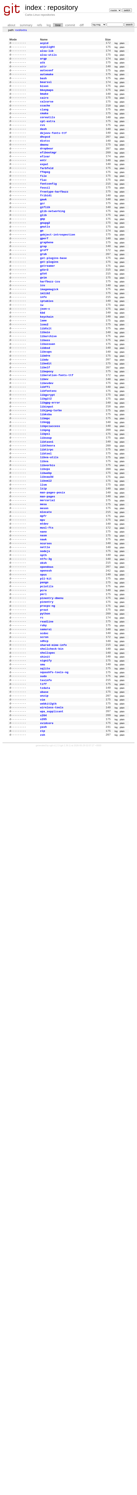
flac (43, 195)
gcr (42, 221)
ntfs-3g (46, 614)
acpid (44, 43)
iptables (46, 329)
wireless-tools (51, 779)
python (45, 675)
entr (43, 173)
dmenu (44, 156)
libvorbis (47, 511)
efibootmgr (48, 164)
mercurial (47, 549)
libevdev (46, 420)
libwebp (46, 519)
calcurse (46, 108)
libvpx (45, 515)
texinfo (46, 749)
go (41, 251)
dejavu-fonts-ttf (53, 143)
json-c (45, 337)
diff (82, 25)
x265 (43, 792)
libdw (44, 394)
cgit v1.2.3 (54, 820)
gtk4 (43, 298)
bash (43, 82)
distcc (45, 151)
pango (44, 640)
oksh (43, 619)
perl (43, 653)
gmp (42, 238)
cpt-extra (47, 130)
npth (43, 610)
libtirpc (46, 493)
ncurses (46, 597)
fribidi (46, 212)
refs (39, 25)
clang (44, 117)
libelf (45, 402)
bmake (44, 99)
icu (42, 311)
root (17, 30)
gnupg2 (45, 242)
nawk (43, 593)
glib (43, 234)
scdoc (44, 697)
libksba (46, 454)
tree (57, 25)
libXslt (46, 359)
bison (44, 91)
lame (43, 350)
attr (43, 69)
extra (24, 30)
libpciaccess (50, 467)
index (33, 7)
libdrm (45, 389)
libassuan (47, 376)
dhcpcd (45, 147)
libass (45, 372)
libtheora (47, 489)
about (11, 25)
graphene (46, 264)
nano (43, 584)
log (49, 25)
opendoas (46, 623)
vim (42, 770)
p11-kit (46, 636)
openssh (46, 627)
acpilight (47, 47)
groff (44, 272)
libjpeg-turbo (51, 450)
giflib (45, 225)
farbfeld (46, 182)
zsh (42, 809)
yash (43, 800)
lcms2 (44, 355)
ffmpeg (45, 186)
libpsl (45, 476)
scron (44, 701)
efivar (45, 169)
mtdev (44, 575)
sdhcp (44, 705)
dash (43, 138)
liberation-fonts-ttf (56, 411)
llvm (43, 532)
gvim (43, 303)
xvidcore (46, 796)
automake (46, 78)
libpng (45, 472)
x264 (43, 788)
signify (46, 727)
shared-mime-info (53, 710)
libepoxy (46, 407)
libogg (45, 463)
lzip (43, 536)
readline (46, 684)
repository (62, 7)
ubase (44, 762)
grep (43, 268)
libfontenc (48, 428)
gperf (44, 259)
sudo (43, 744)
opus (43, 632)
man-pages (47, 545)
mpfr (43, 567)
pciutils (46, 645)
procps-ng (47, 666)
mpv (42, 571)
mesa (43, 554)
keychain (46, 346)
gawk (43, 216)
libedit (46, 398)
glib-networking (52, 229)
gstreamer (47, 290)
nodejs (45, 606)
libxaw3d (46, 523)
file (43, 190)
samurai (46, 692)
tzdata (45, 757)
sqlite (45, 736)
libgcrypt (47, 433)
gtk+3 (44, 294)
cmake (44, 121)
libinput (46, 446)
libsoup (46, 480)
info (43, 324)
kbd (42, 342)
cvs (42, 134)
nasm (43, 588)
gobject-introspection (57, 255)
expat (44, 177)
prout (44, 671)
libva (44, 506)
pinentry (46, 662)
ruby (43, 688)
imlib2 (45, 320)
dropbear (46, 160)
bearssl (46, 86)
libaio (45, 363)
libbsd (45, 381)
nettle (45, 601)
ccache (45, 112)
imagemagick (49, 316)
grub (43, 277)
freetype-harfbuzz (54, 208)
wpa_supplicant (51, 783)
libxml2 (46, 528)
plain (122, 43)
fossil (45, 203)
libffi (45, 424)
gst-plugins (49, 285)
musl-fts (46, 580)
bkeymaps (46, 95)
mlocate (46, 562)
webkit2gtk (48, 775)
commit (70, 25)
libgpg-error (50, 441)
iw (41, 333)
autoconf (46, 73)
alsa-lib (46, 52)
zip (42, 805)
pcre (43, 649)
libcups (46, 385)
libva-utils (49, 502)
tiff (43, 753)
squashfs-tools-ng (54, 740)
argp (43, 60)
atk (42, 65)
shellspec (47, 718)
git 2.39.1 (65, 820)
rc (41, 679)
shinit (45, 723)
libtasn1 (46, 485)
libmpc (45, 459)
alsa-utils (48, 56)
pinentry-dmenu (51, 658)
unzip (44, 766)
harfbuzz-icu (50, 307)
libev (44, 415)
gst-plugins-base (53, 281)
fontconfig (48, 199)
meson (44, 558)
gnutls (45, 246)
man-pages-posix (52, 541)
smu (42, 731)
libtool (46, 498)
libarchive (48, 368)
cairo (44, 104)
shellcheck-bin (51, 714)
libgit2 (46, 437)
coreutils (47, 125)
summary (26, 25)
